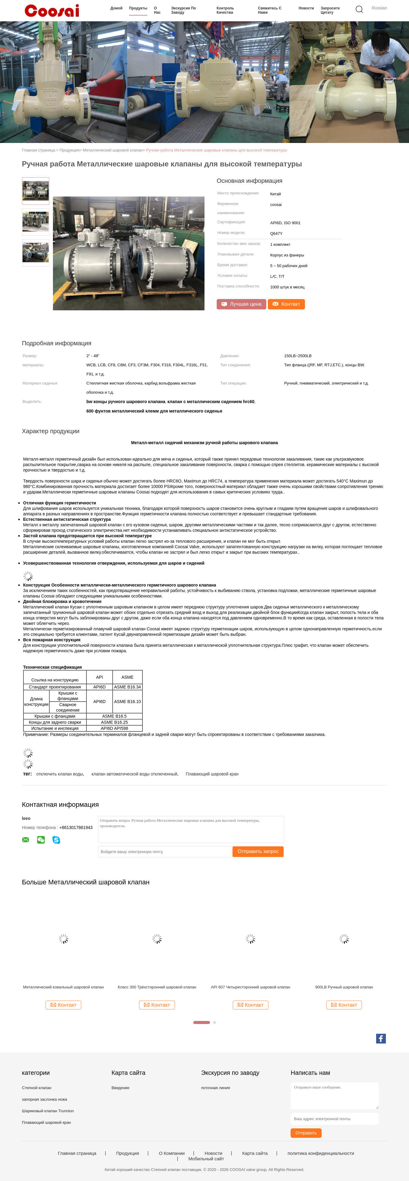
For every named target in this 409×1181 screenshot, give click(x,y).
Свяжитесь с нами (269, 10)
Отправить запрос (258, 851)
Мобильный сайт (206, 1159)
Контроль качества (225, 10)
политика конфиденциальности (321, 1153)
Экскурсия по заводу (183, 10)
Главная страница (77, 1153)
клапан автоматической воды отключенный (134, 774)
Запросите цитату (330, 10)
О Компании (172, 1153)
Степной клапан (36, 1087)
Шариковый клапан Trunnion (48, 1111)
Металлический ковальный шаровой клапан (63, 987)
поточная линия (215, 1087)
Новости (306, 8)
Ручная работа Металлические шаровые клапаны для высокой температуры (216, 150)
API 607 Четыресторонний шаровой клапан (250, 987)
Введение (120, 1087)
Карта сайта (255, 1153)
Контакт (286, 304)
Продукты (138, 8)
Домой (116, 8)
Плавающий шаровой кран (212, 774)
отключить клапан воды (59, 774)
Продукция (127, 1153)
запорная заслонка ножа (44, 1099)
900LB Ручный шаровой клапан (344, 987)
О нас (157, 10)
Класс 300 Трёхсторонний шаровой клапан (157, 987)
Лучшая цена (241, 304)
